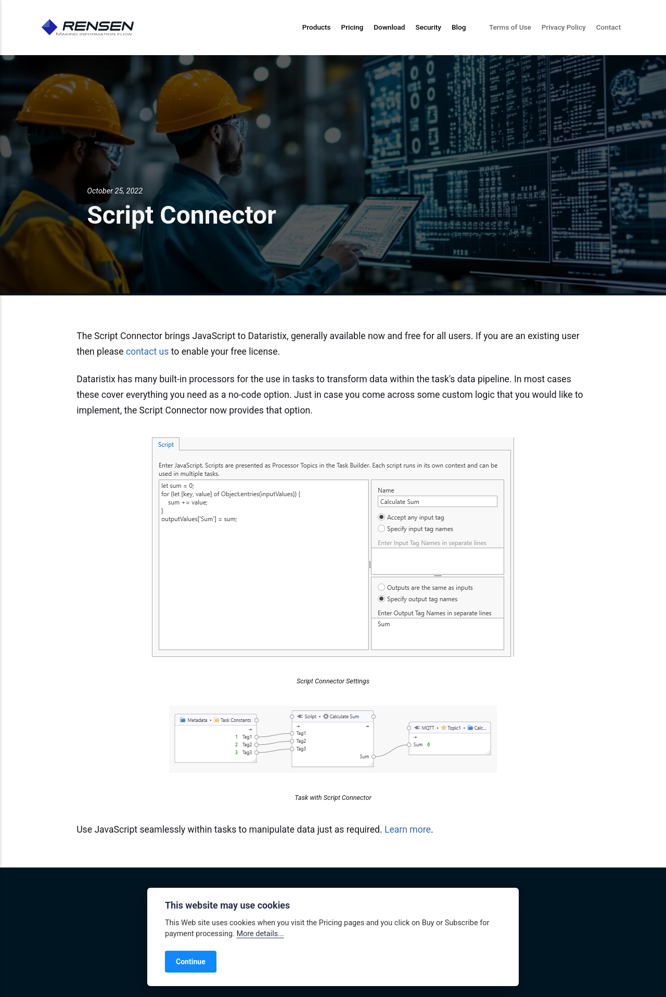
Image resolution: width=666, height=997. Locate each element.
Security (428, 27)
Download (389, 27)
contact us (147, 351)
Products (316, 27)
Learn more (408, 829)
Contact (608, 27)
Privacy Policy (564, 27)
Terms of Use (510, 27)
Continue (191, 961)
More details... (260, 933)
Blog (459, 27)
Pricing (352, 27)
